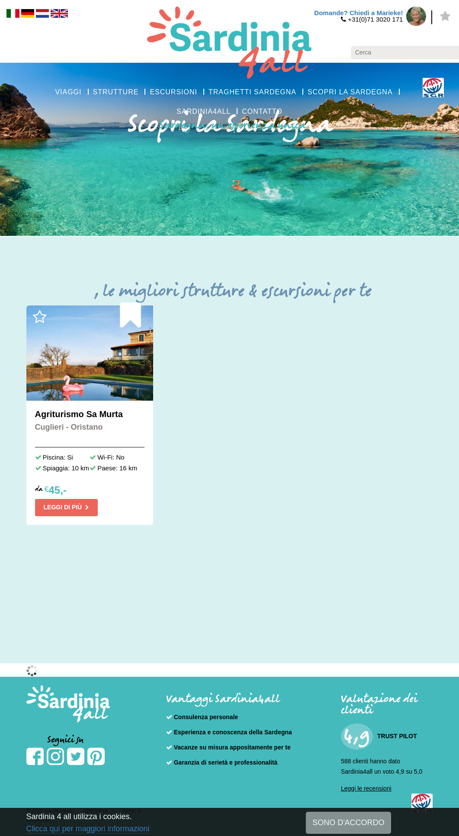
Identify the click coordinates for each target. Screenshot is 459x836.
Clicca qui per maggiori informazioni (88, 828)
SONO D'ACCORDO (348, 822)
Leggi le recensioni (366, 788)
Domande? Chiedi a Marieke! (358, 12)
